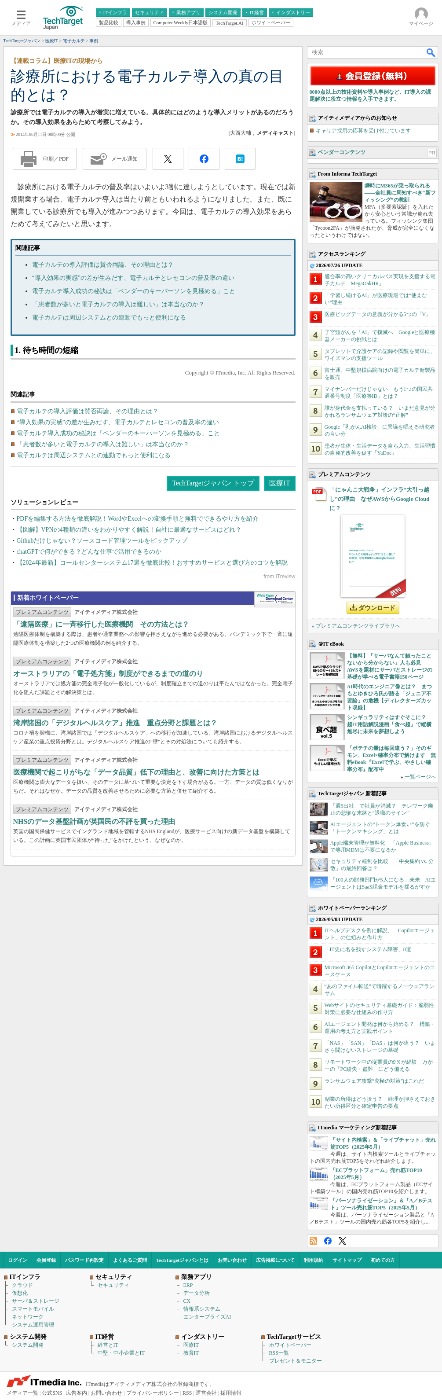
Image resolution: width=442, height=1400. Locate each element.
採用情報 (230, 1393)
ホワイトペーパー (290, 1345)
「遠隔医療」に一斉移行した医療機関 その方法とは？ (101, 624)
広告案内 (76, 1393)
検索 (431, 52)
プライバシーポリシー (152, 1393)
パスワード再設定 (84, 1260)
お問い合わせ (232, 1260)
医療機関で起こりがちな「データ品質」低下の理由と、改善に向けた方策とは (136, 772)
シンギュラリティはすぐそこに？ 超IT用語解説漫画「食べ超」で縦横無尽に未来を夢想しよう (389, 724)
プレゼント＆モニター (295, 1361)
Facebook (328, 1241)
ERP (188, 1285)
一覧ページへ (420, 777)
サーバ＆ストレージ (35, 1301)
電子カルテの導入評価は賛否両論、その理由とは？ (103, 264)
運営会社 (206, 1393)
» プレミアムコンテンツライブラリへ (356, 626)
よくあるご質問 (130, 1260)
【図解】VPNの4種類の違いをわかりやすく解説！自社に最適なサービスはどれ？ (129, 529)
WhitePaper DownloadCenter (275, 599)
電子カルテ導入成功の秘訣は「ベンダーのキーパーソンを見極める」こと (133, 291)
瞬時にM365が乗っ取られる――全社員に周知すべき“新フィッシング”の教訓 (400, 193)
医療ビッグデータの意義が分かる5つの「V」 (378, 314)
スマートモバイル (33, 1309)
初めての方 (383, 1260)
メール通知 (124, 159)
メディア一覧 (22, 1393)
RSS (313, 1241)
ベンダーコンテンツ (341, 152)
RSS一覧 (279, 1353)
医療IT (279, 483)
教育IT (191, 1353)
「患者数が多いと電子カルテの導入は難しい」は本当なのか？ (118, 304)
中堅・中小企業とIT (121, 1353)
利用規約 (313, 1260)
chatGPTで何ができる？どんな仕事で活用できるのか (89, 551)
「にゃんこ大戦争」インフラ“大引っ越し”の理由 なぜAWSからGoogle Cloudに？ (379, 498)
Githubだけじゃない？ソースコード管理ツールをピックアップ (102, 540)
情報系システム (201, 1309)
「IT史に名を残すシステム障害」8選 (368, 949)
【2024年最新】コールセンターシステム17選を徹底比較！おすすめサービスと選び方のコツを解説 (152, 562)
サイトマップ (347, 1260)
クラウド (22, 1285)
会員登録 (46, 1260)
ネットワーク (28, 1317)
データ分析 (196, 1293)
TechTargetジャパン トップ (213, 483)
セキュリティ (113, 1285)
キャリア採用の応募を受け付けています (363, 131)
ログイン (17, 1260)
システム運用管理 (33, 1325)
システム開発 (28, 1345)
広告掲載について (275, 1260)
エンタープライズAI (207, 1317)
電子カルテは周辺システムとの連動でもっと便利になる (109, 317)
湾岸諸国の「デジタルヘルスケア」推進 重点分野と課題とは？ (115, 723)
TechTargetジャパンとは (182, 1260)
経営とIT (108, 1345)
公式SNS (52, 1393)
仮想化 (20, 1293)
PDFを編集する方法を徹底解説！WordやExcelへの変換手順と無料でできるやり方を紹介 (138, 518)
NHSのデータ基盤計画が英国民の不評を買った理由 (94, 821)
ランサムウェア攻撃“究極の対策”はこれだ (374, 1081)
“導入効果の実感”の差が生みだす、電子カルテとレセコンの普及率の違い (133, 278)
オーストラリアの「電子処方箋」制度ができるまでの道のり (108, 673)
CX (187, 1301)
